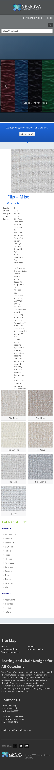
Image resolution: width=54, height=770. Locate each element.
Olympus (9, 546)
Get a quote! (27, 134)
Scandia (8, 571)
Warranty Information (10, 652)
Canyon (8, 538)
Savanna (9, 567)
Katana (8, 612)
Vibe (7, 587)
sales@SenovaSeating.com (19, 730)
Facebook (15, 746)
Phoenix (8, 559)
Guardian (9, 603)
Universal (9, 583)
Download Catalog (35, 649)
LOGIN (50, 18)
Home (4, 646)
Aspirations (10, 599)
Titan (7, 575)
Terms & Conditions (9, 649)
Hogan (8, 608)
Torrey (8, 579)
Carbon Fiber (10, 542)
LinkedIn (26, 746)
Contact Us (31, 646)
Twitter (21, 746)
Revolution (9, 563)
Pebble (8, 550)
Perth (7, 555)
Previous (6, 86)
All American (10, 534)
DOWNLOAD (31, 18)
